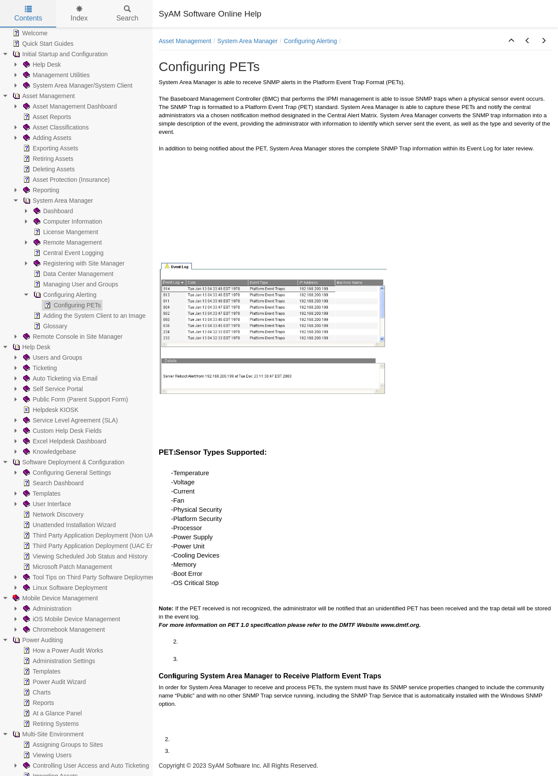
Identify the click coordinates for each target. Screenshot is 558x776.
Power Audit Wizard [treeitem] (53, 682)
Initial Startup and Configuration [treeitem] (59, 54)
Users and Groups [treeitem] (51, 357)
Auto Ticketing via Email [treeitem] (59, 378)
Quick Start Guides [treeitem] (42, 43)
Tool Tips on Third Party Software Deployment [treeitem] (89, 577)
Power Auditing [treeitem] (37, 640)
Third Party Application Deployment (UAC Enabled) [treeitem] (96, 546)
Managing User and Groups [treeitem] (75, 284)
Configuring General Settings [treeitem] (66, 472)
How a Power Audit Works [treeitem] (62, 650)
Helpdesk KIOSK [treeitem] (49, 410)
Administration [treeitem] (46, 608)
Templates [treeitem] (41, 493)
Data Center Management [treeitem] (72, 274)
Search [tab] (127, 14)
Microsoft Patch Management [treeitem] (66, 567)
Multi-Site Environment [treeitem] (47, 734)
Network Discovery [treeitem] (52, 514)
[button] (511, 41)
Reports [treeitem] (37, 703)
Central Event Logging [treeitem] (68, 253)
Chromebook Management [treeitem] (63, 629)
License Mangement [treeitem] (65, 232)
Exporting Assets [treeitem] (49, 148)
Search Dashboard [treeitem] (52, 483)
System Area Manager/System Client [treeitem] (77, 85)
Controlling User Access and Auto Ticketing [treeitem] (85, 765)
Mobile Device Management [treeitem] (54, 598)
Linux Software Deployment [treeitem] (64, 587)
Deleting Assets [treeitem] (48, 169)
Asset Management (185, 40)
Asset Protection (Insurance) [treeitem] (65, 179)
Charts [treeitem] (36, 692)
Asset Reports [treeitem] (46, 117)
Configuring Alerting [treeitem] (64, 294)
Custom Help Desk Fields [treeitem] (61, 430)
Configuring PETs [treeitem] (71, 305)
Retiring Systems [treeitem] (50, 723)
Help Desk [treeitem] (41, 64)
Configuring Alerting (310, 40)
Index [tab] (79, 14)
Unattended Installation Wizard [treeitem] (68, 525)
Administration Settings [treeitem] (58, 661)
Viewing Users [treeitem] (46, 755)
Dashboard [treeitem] (52, 211)
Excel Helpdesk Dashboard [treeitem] (63, 441)
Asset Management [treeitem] (43, 96)
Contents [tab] (28, 14)
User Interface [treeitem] (46, 504)
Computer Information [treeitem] (67, 221)
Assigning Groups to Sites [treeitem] (62, 744)
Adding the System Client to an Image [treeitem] (89, 315)
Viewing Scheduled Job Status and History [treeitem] (84, 556)
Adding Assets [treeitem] (46, 138)
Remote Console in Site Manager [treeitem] (71, 336)
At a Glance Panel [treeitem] (51, 713)
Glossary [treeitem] (49, 326)
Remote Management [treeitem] (67, 242)
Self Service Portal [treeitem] (52, 389)
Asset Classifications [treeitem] (54, 127)
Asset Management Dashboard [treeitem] (69, 106)
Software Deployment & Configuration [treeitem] (67, 462)
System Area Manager (248, 40)
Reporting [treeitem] (40, 190)
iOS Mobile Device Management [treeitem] (70, 619)
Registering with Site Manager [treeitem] (78, 263)
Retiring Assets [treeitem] (47, 158)
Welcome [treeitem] (29, 33)
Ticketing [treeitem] (39, 368)
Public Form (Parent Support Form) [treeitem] (74, 399)
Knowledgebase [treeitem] (48, 451)
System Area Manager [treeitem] (57, 200)
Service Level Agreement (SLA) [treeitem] (69, 420)
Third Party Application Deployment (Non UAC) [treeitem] (90, 535)
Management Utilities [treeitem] (55, 75)
